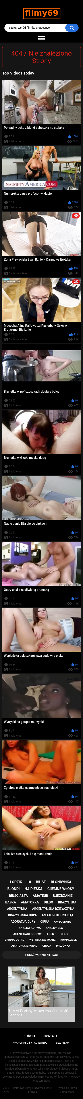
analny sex (54, 927)
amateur (40, 896)
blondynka (61, 882)
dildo (48, 902)
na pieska (33, 889)
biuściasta (18, 896)
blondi (13, 889)
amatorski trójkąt (57, 915)
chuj (64, 934)
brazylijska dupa (22, 915)
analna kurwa (30, 927)
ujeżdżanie (63, 896)
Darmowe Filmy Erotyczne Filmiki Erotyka (32, 1089)
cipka (44, 921)
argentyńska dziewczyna (53, 909)
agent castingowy (27, 934)
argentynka (17, 909)
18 (29, 882)
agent (51, 934)
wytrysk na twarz (42, 939)
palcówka (63, 945)
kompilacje (68, 939)
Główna (29, 1036)
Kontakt (50, 1036)
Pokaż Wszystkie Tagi (41, 955)
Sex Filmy (63, 1042)
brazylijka (67, 902)
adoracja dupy (23, 921)
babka (10, 902)
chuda (46, 945)
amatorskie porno (24, 945)
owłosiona (62, 921)
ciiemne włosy (60, 889)
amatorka (30, 902)
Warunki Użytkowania (30, 1042)
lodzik (16, 882)
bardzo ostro (15, 939)
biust (41, 882)
